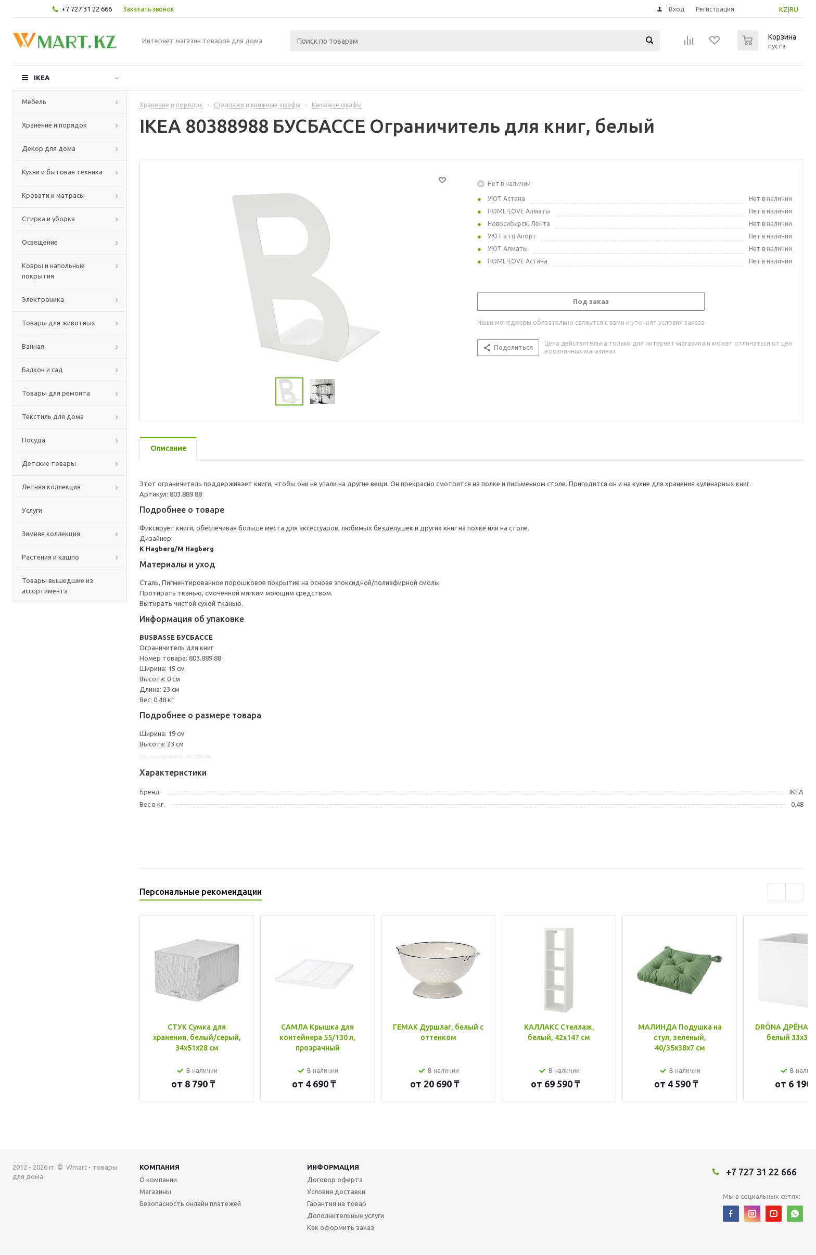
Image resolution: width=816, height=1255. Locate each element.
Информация (333, 1167)
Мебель (34, 101)
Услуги (32, 510)
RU (793, 9)
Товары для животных (58, 322)
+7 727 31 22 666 (86, 8)
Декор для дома (48, 148)
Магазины (155, 1191)
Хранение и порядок (54, 125)
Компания (159, 1167)
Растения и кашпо (50, 557)
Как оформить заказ (340, 1227)
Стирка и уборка (48, 218)
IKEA (41, 77)
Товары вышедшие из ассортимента (57, 585)
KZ (783, 9)
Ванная (33, 346)
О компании (158, 1179)
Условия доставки (336, 1191)
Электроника (43, 299)
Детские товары (49, 463)
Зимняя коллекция (51, 533)
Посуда (33, 439)
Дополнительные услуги (345, 1215)
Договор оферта (335, 1179)
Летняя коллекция (51, 486)
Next (794, 892)
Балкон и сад (42, 369)
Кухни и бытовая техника (62, 171)
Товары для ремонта (56, 393)
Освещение (40, 242)
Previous (776, 892)
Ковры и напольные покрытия (53, 271)
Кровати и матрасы (53, 195)
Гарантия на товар (336, 1203)
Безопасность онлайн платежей (190, 1203)
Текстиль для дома (53, 416)
